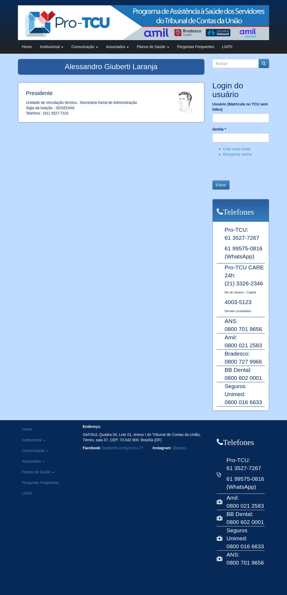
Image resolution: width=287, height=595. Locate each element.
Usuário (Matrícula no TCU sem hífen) (240, 107)
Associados (117, 47)
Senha (219, 129)
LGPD (227, 47)
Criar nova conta (237, 149)
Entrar (221, 185)
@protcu (180, 448)
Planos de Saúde (153, 47)
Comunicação (84, 47)
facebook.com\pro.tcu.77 (122, 448)
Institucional (51, 47)
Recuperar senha (237, 154)
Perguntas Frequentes (195, 47)
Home (27, 47)
